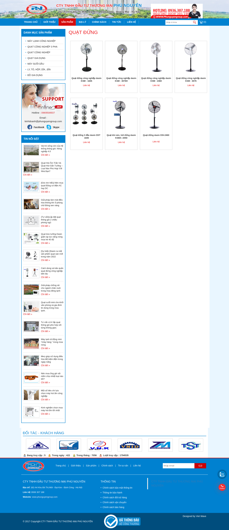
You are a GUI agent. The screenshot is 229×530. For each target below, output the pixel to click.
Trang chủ (31, 22)
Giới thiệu (49, 22)
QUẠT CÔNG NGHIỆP (37, 52)
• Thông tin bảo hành (111, 492)
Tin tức (116, 22)
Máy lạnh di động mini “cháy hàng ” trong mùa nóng (52, 342)
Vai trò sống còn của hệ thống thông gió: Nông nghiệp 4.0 (52, 149)
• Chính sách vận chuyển (113, 502)
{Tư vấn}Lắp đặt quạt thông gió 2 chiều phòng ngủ (51, 220)
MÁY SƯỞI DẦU (34, 63)
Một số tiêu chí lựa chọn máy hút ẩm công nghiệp (51, 393)
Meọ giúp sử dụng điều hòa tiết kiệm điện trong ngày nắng (52, 359)
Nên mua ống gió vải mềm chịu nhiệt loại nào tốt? (52, 376)
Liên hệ (131, 22)
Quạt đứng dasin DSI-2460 (156, 135)
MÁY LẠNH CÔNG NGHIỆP (40, 41)
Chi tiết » (45, 155)
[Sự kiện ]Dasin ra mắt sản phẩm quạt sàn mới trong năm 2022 (52, 254)
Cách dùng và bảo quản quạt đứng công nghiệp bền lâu (52, 271)
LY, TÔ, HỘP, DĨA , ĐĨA (38, 69)
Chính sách (99, 22)
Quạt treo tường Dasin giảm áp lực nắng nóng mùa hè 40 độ (52, 237)
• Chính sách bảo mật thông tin (116, 487)
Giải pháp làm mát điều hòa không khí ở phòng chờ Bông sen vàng (52, 203)
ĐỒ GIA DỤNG (34, 75)
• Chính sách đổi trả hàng (114, 497)
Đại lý (82, 22)
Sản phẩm (67, 22)
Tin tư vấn (123, 465)
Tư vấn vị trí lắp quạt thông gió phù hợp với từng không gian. (51, 325)
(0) (202, 22)
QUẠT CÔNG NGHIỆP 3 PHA (41, 46)
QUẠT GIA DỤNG (35, 58)
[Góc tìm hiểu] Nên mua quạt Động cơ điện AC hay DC (52, 186)
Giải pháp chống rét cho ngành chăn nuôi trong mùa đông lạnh (51, 288)
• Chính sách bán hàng (112, 507)
